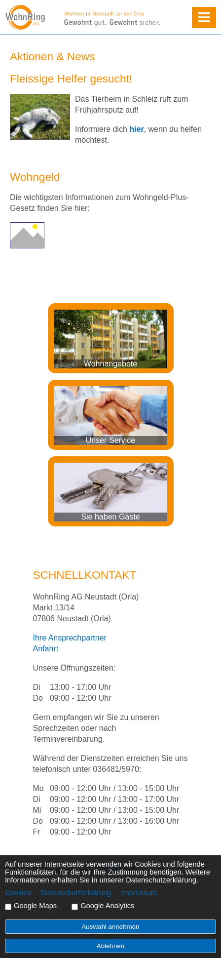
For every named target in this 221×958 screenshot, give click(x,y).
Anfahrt (46, 648)
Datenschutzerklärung (76, 893)
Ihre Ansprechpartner (70, 638)
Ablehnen (110, 946)
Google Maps (35, 906)
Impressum (139, 893)
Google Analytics (107, 906)
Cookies (18, 893)
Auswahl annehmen (110, 926)
